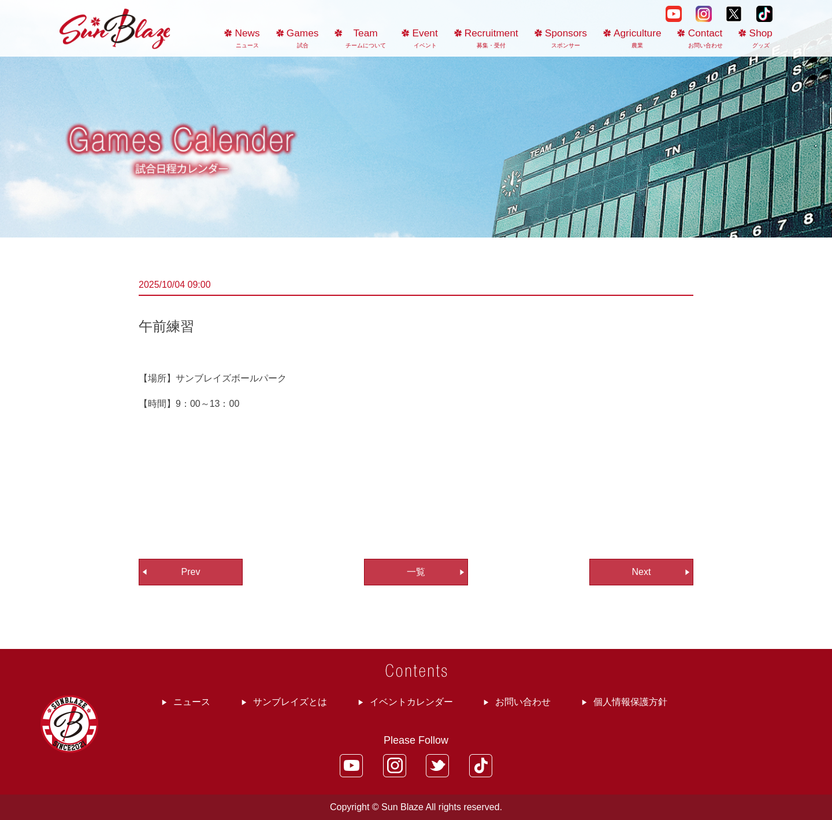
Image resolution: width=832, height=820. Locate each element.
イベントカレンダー (411, 702)
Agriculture (638, 38)
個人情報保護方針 (630, 702)
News (247, 38)
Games (303, 38)
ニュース (191, 702)
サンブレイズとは (290, 702)
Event (425, 38)
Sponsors (566, 38)
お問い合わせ (523, 702)
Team (366, 38)
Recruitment (491, 38)
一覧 (416, 572)
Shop (760, 38)
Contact (705, 38)
